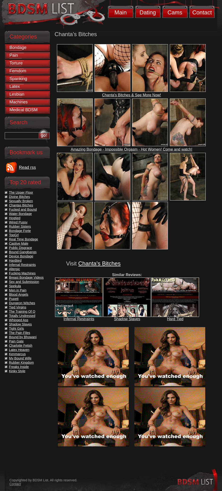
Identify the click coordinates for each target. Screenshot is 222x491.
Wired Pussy (18, 222)
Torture (16, 63)
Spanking (18, 78)
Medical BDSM (23, 109)
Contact (202, 12)
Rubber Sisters (20, 226)
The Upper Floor (21, 192)
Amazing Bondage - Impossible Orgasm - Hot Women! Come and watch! (131, 149)
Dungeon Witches (22, 303)
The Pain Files (19, 333)
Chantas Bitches (21, 205)
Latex (14, 86)
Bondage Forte (20, 231)
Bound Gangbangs (23, 252)
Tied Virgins (17, 307)
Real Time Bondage (23, 239)
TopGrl (14, 235)
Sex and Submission (24, 282)
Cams (174, 12)
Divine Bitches (19, 197)
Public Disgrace (20, 248)
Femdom (17, 70)
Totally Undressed (22, 316)
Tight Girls (16, 328)
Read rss (27, 167)
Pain (13, 55)
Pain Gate (16, 341)
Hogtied (14, 218)
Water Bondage (20, 214)
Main (120, 12)
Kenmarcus (17, 354)
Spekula (15, 286)
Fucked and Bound (23, 209)
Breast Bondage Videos (26, 277)
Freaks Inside (19, 367)
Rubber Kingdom (21, 362)
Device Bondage (21, 256)
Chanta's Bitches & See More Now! (131, 95)
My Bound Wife (20, 358)
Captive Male (18, 243)
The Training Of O (22, 311)
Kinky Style (17, 371)
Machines (18, 102)
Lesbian (16, 94)
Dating (148, 12)
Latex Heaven (19, 350)
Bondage (17, 47)
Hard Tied (175, 319)
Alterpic (14, 269)
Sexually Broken (21, 201)
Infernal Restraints (79, 319)
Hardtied (15, 260)
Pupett (13, 299)
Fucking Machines (22, 273)
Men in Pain (17, 290)
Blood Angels (18, 294)
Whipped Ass (18, 320)
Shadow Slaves (127, 319)
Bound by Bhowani (23, 337)
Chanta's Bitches (99, 263)
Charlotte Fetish (20, 345)
